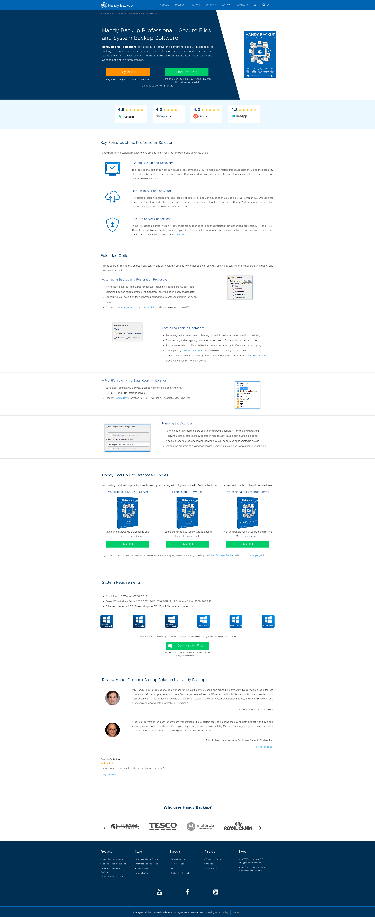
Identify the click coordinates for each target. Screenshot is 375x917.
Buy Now (226, 5)
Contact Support (178, 859)
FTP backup (178, 234)
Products (164, 5)
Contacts (211, 5)
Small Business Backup (221, 555)
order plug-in (256, 555)
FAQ (172, 869)
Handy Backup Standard (111, 859)
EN (265, 5)
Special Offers (142, 873)
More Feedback (264, 747)
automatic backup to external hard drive (136, 307)
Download (242, 5)
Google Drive (122, 398)
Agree (235, 912)
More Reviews (108, 775)
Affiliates (208, 864)
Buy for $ (128, 72)
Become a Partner (213, 859)
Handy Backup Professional (113, 864)
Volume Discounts (141, 80)
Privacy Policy (221, 912)
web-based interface (259, 356)
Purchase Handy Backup (146, 859)
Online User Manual (179, 873)
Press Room (210, 869)
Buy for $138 (127, 544)
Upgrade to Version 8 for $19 (157, 86)
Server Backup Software (111, 877)
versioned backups (192, 350)
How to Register (177, 864)
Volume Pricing (142, 869)
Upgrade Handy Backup (146, 864)
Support (196, 5)
